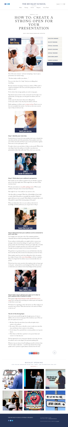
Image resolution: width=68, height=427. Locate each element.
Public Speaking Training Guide (33, 33)
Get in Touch (46, 8)
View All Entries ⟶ (34, 366)
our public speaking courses (27, 187)
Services (32, 8)
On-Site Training (52, 42)
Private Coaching (53, 49)
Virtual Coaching (53, 45)
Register (50, 64)
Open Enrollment (53, 56)
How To (24, 33)
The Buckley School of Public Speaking (20, 418)
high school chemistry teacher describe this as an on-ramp (24, 299)
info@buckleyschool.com (52, 418)
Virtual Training (53, 53)
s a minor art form (29, 104)
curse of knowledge (26, 257)
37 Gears (57, 421)
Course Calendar (53, 60)
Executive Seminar (53, 38)
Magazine (39, 8)
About (20, 8)
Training (26, 8)
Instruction (42, 33)
